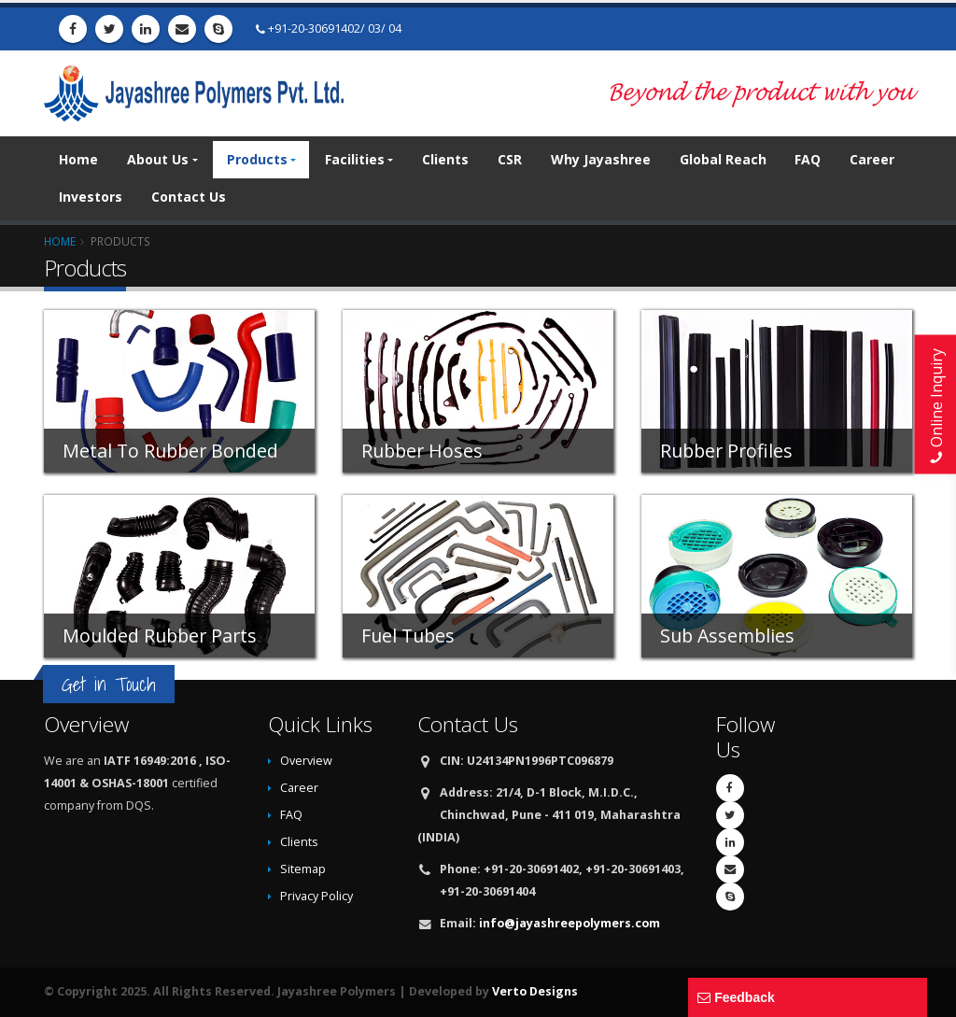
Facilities (355, 159)
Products (257, 159)
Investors (90, 196)
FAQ (807, 159)
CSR (510, 159)
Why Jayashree (601, 159)
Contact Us (188, 196)
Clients (445, 159)
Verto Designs (535, 991)
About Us (158, 159)
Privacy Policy (316, 896)
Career (872, 159)
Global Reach (723, 159)
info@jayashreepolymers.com (569, 923)
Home (78, 159)
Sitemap (303, 869)
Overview (306, 761)
